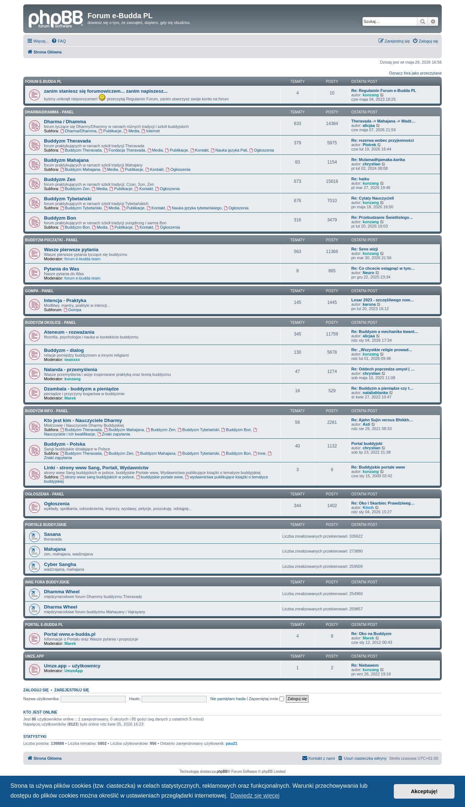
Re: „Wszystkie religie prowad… (381, 350)
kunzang (371, 95)
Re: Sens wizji (364, 249)
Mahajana (55, 549)
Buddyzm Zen (59, 179)
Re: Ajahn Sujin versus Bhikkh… (382, 420)
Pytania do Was (61, 269)
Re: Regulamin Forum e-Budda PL (383, 90)
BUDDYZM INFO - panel (46, 411)
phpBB (222, 772)
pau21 (232, 743)
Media (132, 131)
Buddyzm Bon (60, 218)
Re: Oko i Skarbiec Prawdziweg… (383, 503)
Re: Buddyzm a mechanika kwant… (384, 331)
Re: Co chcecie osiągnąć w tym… (383, 268)
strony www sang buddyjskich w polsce (97, 477)
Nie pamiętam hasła (228, 698)
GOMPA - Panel (39, 291)
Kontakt (199, 150)
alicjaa (369, 125)
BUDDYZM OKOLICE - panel (50, 323)
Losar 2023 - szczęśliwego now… (382, 300)
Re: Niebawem (365, 665)
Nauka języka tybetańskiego (194, 208)
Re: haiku (360, 179)
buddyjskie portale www (159, 477)
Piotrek (369, 144)
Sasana (52, 534)
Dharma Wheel (60, 607)
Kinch (368, 507)
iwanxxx (72, 359)
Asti (366, 424)
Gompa (72, 310)
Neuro (368, 272)
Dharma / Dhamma (65, 121)
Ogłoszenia (261, 150)
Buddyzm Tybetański (68, 198)
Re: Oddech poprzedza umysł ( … (383, 369)
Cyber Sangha (60, 564)
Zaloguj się (36, 690)
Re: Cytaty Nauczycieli (372, 198)
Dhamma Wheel (62, 591)
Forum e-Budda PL (43, 82)
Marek (70, 398)
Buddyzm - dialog (64, 350)
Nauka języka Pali (229, 150)
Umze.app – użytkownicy (72, 666)
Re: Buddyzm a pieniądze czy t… (382, 388)
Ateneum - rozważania (69, 332)
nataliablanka (375, 392)
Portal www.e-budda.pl (70, 634)
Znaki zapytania (113, 434)
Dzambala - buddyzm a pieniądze (81, 389)
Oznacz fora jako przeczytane (415, 73)
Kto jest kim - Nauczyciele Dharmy (83, 420)
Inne (259, 453)
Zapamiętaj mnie (266, 698)
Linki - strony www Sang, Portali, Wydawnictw (96, 467)
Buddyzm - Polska (64, 444)
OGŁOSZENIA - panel (44, 494)
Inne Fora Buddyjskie (47, 582)
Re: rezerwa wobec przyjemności (382, 140)
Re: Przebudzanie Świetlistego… (382, 217)
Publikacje (109, 131)
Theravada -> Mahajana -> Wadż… (383, 121)
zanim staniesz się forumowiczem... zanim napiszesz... (105, 91)
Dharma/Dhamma (78, 131)
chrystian (371, 164)
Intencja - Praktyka (65, 300)
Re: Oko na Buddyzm (371, 633)
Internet (150, 131)
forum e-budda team (82, 259)
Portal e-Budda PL (44, 625)
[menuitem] (58, 41)
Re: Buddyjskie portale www (378, 467)
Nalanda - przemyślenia (70, 369)
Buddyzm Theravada (67, 141)
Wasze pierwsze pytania (71, 249)
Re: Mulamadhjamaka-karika (378, 159)
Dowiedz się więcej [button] (254, 795)
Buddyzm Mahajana (66, 160)
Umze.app (34, 656)
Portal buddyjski (367, 443)
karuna (369, 304)
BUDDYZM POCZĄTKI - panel (51, 240)
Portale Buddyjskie (45, 525)
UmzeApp (73, 671)
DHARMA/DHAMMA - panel (49, 112)
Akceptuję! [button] (424, 791)
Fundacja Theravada (124, 150)
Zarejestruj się (71, 690)
